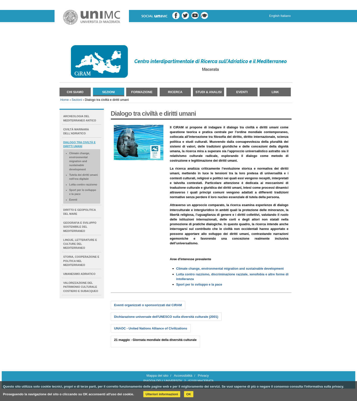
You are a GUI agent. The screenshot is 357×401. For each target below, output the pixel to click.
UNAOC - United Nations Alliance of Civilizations (150, 328)
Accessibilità (183, 375)
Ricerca (175, 92)
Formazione (141, 92)
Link (275, 92)
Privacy (203, 375)
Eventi (242, 92)
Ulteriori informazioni (162, 394)
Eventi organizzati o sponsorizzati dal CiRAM (148, 305)
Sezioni (108, 92)
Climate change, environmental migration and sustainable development (230, 268)
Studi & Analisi (209, 92)
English (274, 16)
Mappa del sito (157, 375)
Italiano (285, 16)
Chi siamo (75, 92)
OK (188, 394)
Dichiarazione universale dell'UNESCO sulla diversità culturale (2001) (166, 317)
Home (64, 100)
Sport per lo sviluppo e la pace (199, 284)
